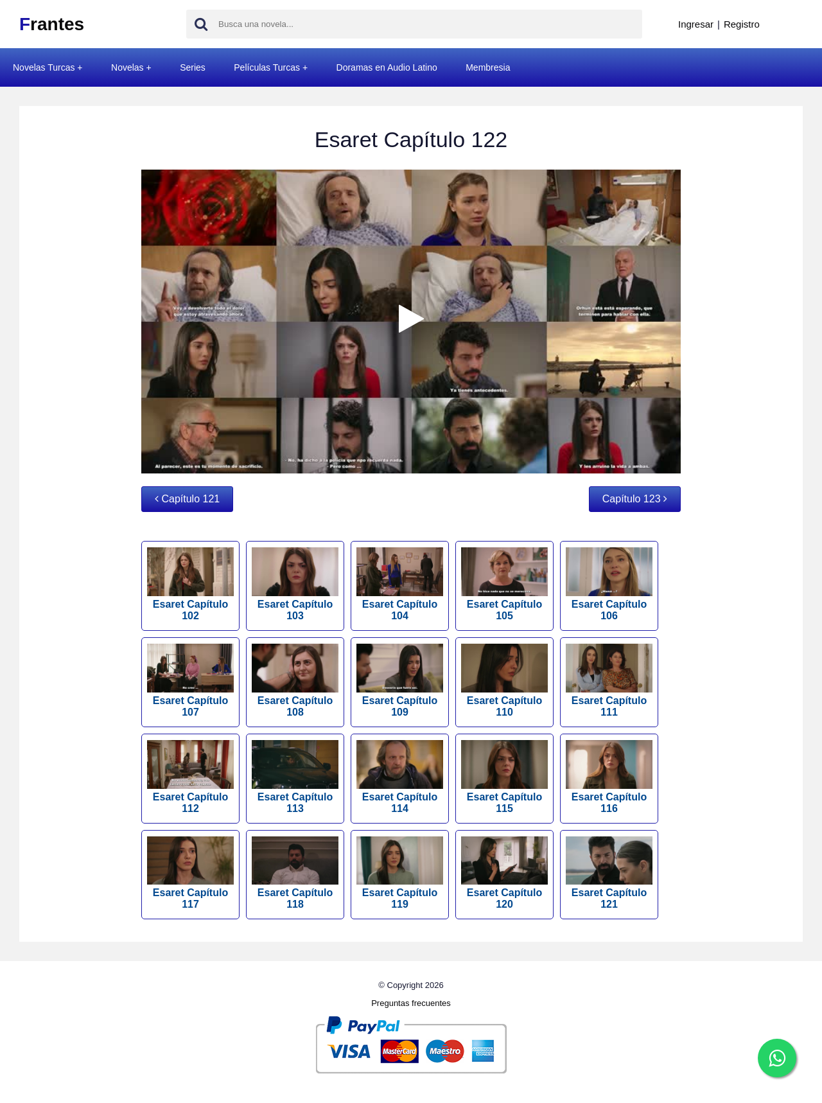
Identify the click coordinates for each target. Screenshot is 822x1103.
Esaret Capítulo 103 (295, 584)
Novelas (127, 67)
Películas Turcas (267, 67)
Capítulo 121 (187, 498)
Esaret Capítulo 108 (295, 681)
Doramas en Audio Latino (387, 67)
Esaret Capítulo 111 (609, 681)
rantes (51, 24)
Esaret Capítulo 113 (295, 777)
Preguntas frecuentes (411, 1003)
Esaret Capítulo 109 (399, 681)
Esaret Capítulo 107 (190, 681)
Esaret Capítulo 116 (609, 777)
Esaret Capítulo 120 (504, 873)
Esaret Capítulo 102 (190, 584)
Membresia (488, 67)
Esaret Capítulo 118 (295, 873)
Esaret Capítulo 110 (504, 681)
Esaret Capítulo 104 (399, 584)
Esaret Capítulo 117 (190, 873)
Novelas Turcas (43, 67)
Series (193, 67)
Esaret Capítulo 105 (504, 584)
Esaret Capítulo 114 (399, 777)
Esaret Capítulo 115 (504, 777)
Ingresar (695, 24)
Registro (742, 24)
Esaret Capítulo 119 (399, 873)
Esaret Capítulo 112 (190, 777)
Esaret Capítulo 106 (609, 584)
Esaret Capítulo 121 (609, 873)
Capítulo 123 (634, 498)
